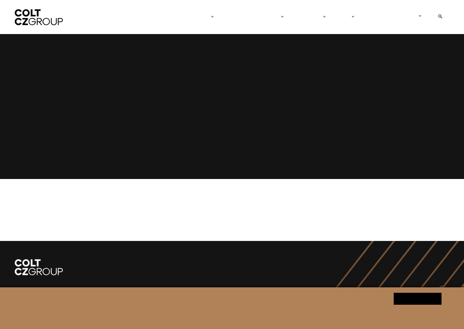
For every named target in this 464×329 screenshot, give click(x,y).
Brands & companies (247, 17)
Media (339, 17)
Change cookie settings (220, 317)
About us (193, 17)
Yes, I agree (417, 298)
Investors (303, 17)
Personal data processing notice (159, 317)
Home (165, 17)
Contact (372, 17)
